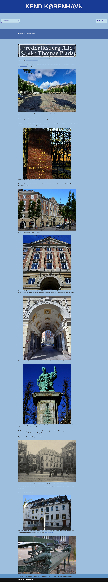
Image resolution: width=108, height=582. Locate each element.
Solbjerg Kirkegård (36, 180)
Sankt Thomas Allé (33, 291)
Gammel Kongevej (63, 291)
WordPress (30, 580)
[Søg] (9, 21)
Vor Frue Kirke (23, 66)
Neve (19, 580)
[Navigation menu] (101, 21)
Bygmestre (21, 576)
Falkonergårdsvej (48, 533)
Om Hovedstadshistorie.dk (65, 576)
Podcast (54, 576)
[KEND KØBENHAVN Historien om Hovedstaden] (54, 6)
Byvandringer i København (33, 576)
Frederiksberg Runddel (32, 60)
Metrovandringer (46, 576)
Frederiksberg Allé (44, 58)
